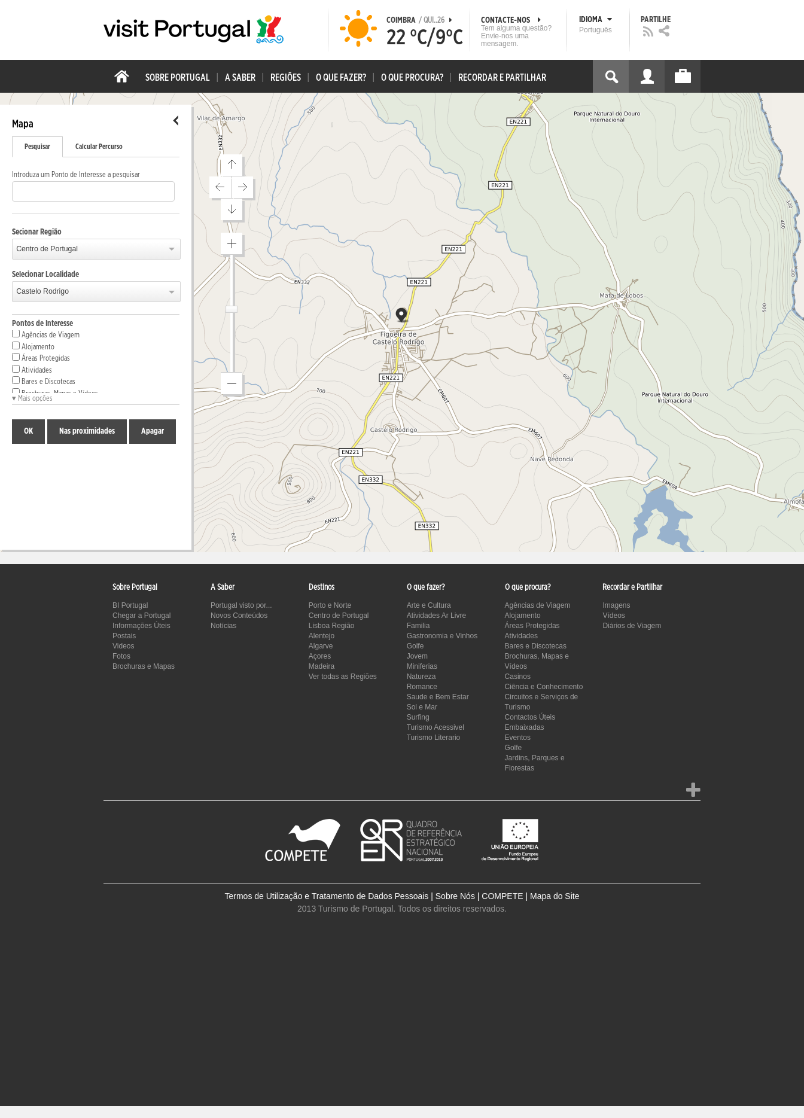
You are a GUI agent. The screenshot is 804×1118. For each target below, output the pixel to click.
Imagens (616, 605)
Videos (123, 646)
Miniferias (422, 666)
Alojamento (33, 346)
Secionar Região (37, 232)
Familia (418, 626)
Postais (124, 636)
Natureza (421, 676)
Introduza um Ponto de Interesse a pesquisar (76, 175)
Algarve (321, 646)
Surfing (418, 717)
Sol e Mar (422, 707)
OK (28, 431)
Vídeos (613, 615)
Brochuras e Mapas (143, 666)
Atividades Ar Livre (436, 615)
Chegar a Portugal (141, 615)
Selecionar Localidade (45, 274)
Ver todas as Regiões (343, 676)
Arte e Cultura (429, 605)
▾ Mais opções (32, 399)
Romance (422, 687)
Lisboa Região (332, 626)
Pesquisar (37, 146)
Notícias (223, 626)
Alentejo (321, 636)
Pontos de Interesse (42, 323)
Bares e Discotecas (43, 381)
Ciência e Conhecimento (544, 687)
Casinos (518, 676)
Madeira (321, 666)
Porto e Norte (330, 605)
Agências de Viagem (46, 334)
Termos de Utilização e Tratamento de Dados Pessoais (327, 896)
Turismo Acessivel (435, 727)
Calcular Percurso (99, 146)
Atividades (32, 369)
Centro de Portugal (47, 249)
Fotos (121, 656)
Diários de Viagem (631, 626)
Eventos (518, 737)
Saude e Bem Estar (438, 697)
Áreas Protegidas (41, 357)
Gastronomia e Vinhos (442, 636)
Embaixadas (524, 727)
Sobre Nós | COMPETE (479, 896)
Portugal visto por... (241, 605)
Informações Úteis (141, 626)
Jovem (417, 656)
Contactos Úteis (530, 717)
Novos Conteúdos (239, 615)
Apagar (152, 431)
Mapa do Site (555, 896)
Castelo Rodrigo (42, 291)
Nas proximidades (87, 431)
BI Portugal (130, 605)
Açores (320, 656)
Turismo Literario (434, 737)
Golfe (415, 646)
